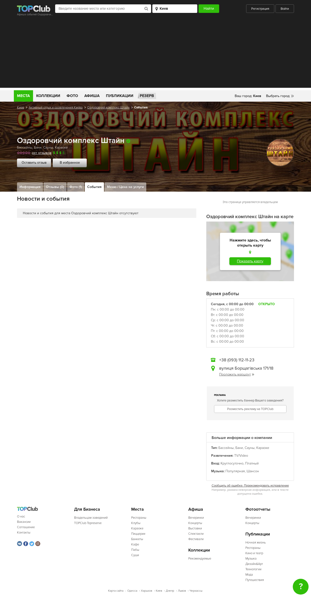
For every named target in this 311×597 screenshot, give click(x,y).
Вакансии (24, 522)
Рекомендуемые (199, 559)
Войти (285, 9)
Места (23, 95)
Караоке (61, 147)
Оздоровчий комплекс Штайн (108, 107)
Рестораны (138, 518)
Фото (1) (75, 187)
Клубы (135, 523)
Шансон (253, 471)
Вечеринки (196, 518)
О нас (21, 516)
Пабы (135, 550)
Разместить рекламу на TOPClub (250, 409)
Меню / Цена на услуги (125, 187)
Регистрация (260, 9)
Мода (249, 575)
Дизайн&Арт (254, 564)
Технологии (253, 569)
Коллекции (48, 95)
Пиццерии (138, 534)
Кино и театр (254, 553)
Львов (182, 591)
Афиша (92, 95)
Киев (20, 107)
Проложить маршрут (236, 374)
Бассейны (24, 147)
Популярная (235, 471)
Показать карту (250, 261)
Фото (72, 95)
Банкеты (137, 539)
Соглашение (26, 527)
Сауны (48, 147)
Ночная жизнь (255, 542)
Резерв (147, 95)
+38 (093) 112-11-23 (236, 360)
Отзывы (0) (55, 187)
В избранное (70, 162)
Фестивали (196, 539)
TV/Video (241, 456)
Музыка (251, 559)
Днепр (170, 591)
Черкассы (196, 591)
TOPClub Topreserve (88, 523)
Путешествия (254, 580)
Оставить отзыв (34, 162)
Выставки (195, 528)
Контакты (23, 533)
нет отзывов (42, 153)
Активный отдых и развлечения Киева (56, 107)
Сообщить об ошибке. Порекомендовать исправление (250, 486)
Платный (252, 463)
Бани (38, 147)
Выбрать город (278, 96)
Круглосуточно (232, 463)
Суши (135, 555)
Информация (30, 187)
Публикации (119, 95)
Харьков (146, 591)
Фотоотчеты (257, 509)
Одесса (132, 591)
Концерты (195, 523)
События (94, 187)
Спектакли (196, 534)
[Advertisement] (155, 54)
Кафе (135, 544)
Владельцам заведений (91, 518)
